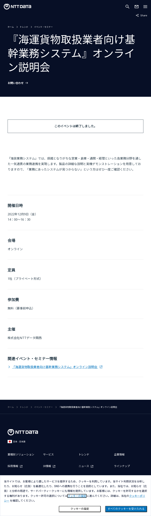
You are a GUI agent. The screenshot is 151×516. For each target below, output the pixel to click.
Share (141, 15)
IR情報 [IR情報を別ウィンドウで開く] (47, 466)
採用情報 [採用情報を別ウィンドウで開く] (13, 466)
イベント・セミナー (43, 26)
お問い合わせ (16, 83)
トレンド (24, 26)
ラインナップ (122, 466)
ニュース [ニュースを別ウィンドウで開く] (84, 466)
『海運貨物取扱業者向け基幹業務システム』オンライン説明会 (55, 367)
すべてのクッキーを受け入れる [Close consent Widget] (126, 508)
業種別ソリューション (21, 454)
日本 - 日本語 (16, 441)
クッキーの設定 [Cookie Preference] (79, 508)
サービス (48, 454)
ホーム (11, 26)
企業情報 (119, 454)
